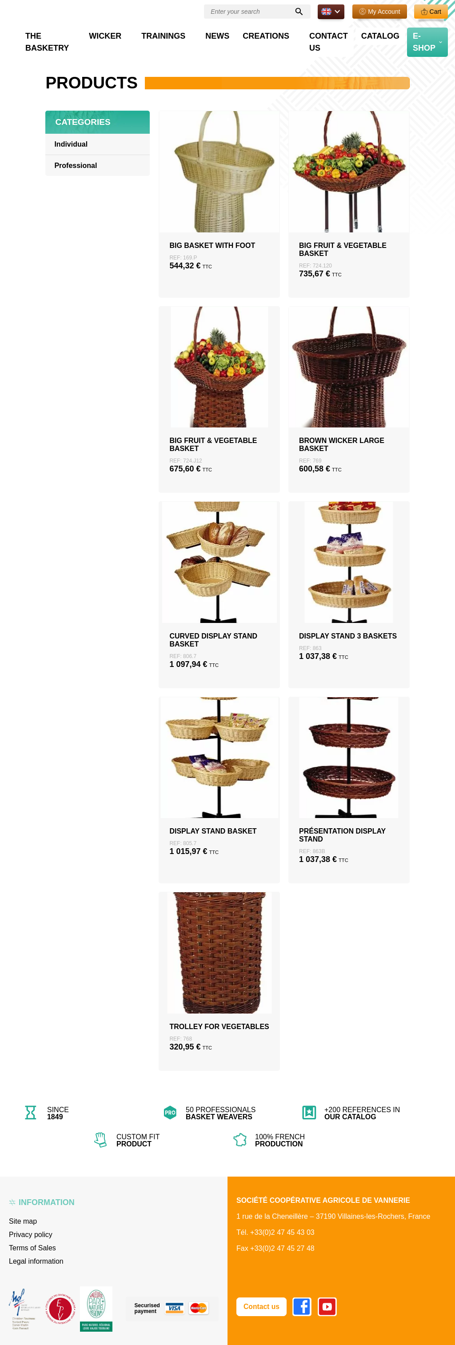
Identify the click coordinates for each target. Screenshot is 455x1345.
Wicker (168, 33)
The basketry (117, 33)
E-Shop (421, 33)
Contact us (342, 33)
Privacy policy (30, 1234)
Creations (289, 33)
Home (54, 53)
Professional (86, 53)
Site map (23, 1221)
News (253, 33)
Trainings (213, 33)
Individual (71, 144)
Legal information (36, 1261)
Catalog (385, 33)
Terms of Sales (32, 1248)
